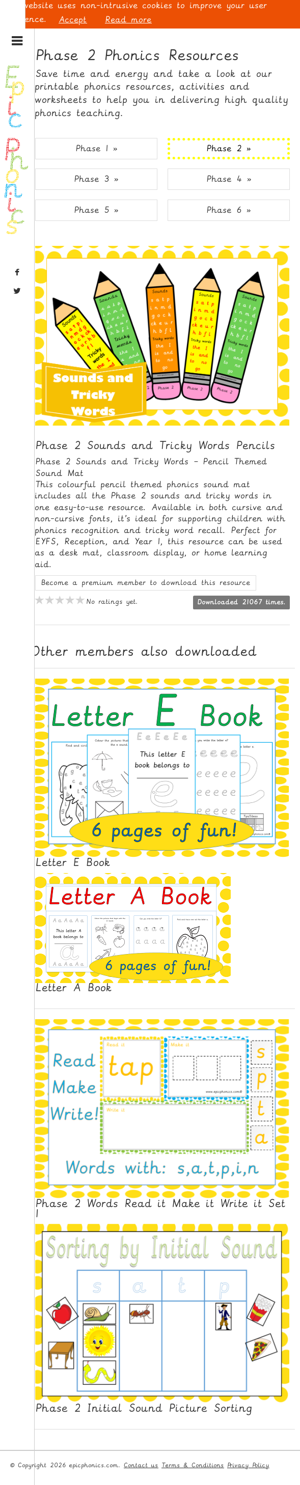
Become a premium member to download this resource (146, 582)
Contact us (141, 1465)
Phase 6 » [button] (228, 210)
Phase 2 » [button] (228, 148)
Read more (128, 19)
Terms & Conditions (192, 1465)
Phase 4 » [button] (229, 179)
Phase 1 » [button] (96, 148)
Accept (73, 19)
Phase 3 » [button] (96, 179)
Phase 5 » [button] (96, 210)
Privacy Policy (248, 1465)
